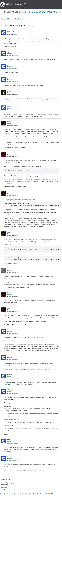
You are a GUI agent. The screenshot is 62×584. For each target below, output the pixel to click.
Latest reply (4, 487)
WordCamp (29, 493)
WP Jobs (35, 493)
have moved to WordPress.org (38, 11)
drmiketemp (10, 106)
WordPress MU (15, 4)
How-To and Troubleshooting (19, 18)
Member (9, 33)
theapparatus (10, 457)
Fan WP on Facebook (42, 493)
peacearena (10, 31)
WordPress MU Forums (6, 18)
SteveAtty (9, 91)
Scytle (9, 121)
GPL (5, 493)
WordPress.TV (23, 493)
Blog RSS (51, 493)
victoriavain (10, 389)
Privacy (1, 493)
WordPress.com (15, 493)
